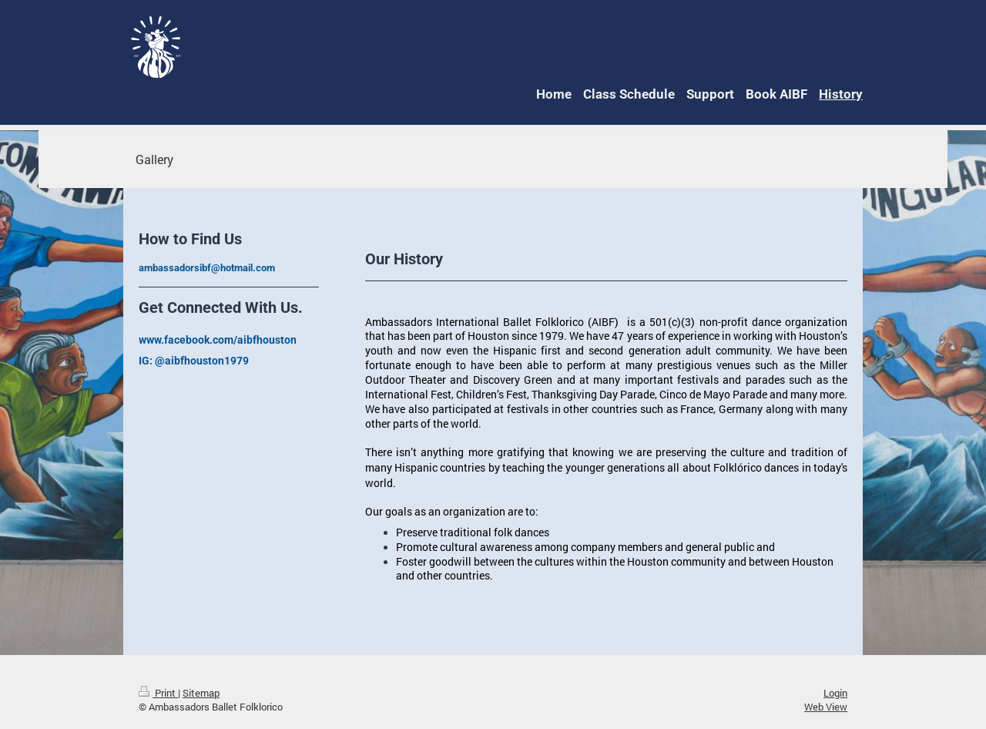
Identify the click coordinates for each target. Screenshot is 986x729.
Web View (825, 707)
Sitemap (201, 693)
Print (158, 693)
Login (835, 693)
